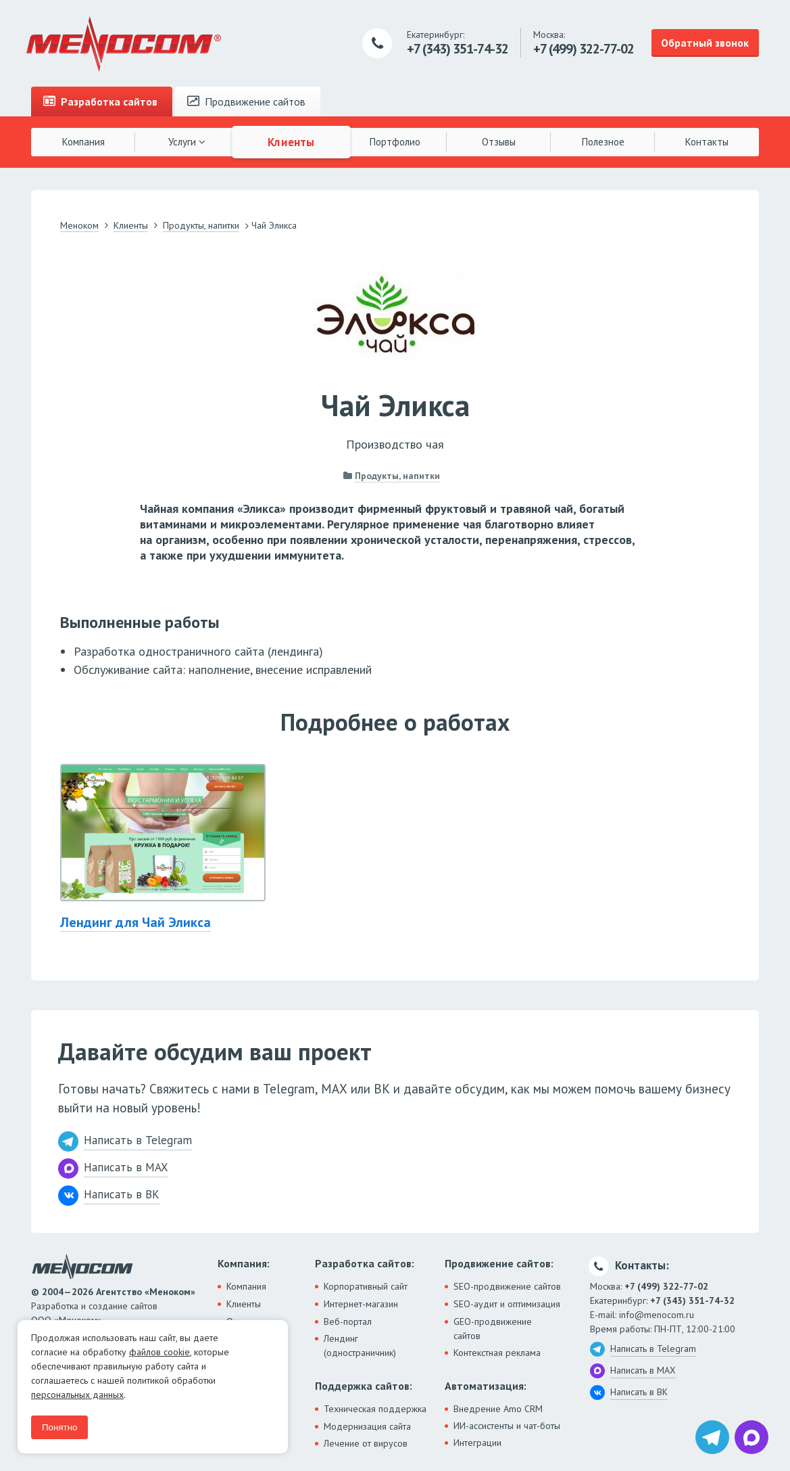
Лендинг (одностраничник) (360, 1345)
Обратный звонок (705, 42)
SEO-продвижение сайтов (507, 1286)
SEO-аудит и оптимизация (506, 1304)
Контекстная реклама (497, 1352)
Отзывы (499, 141)
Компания (83, 141)
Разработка (100, 101)
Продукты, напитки (397, 476)
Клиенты (291, 141)
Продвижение (246, 101)
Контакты (707, 141)
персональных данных (77, 1394)
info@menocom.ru (656, 1315)
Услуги (186, 141)
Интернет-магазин (361, 1304)
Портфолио (395, 141)
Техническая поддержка (375, 1409)
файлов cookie (159, 1352)
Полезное (603, 141)
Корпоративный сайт (366, 1286)
